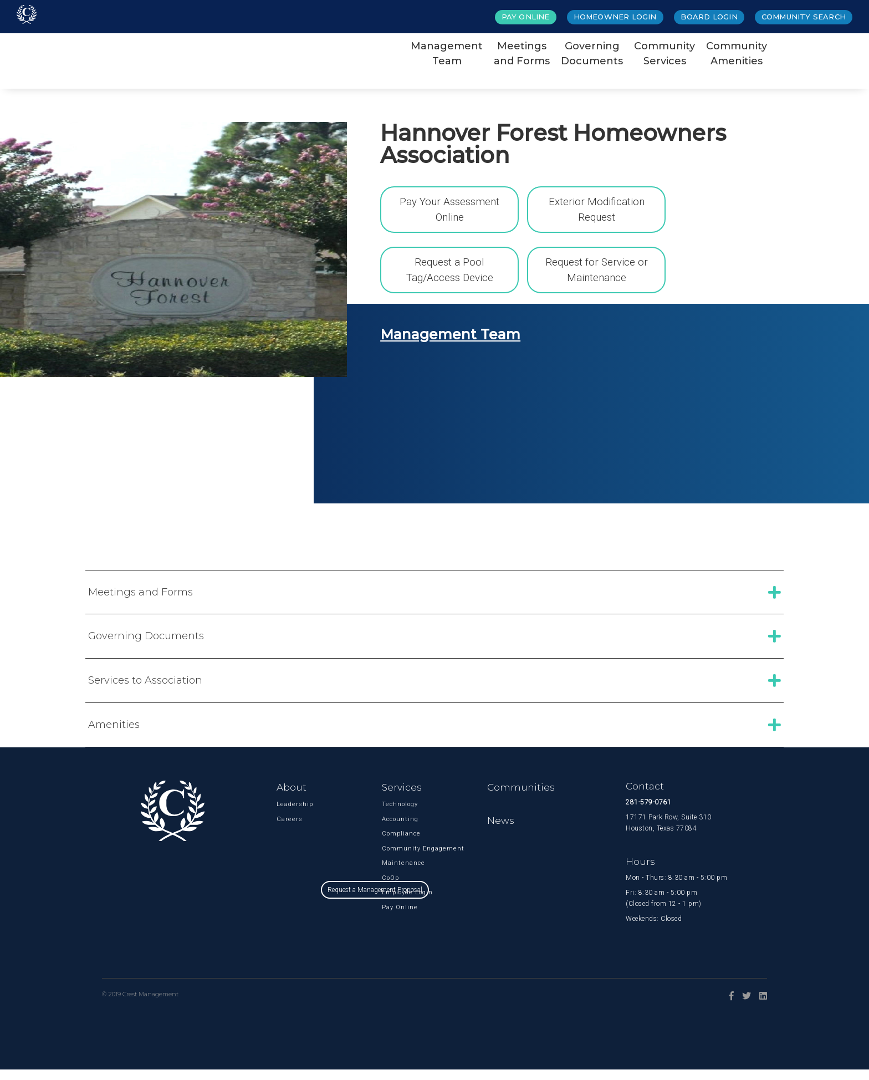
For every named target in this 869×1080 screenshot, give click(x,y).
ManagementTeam (447, 53)
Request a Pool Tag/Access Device (450, 273)
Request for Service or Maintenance (597, 273)
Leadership (294, 814)
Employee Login (399, 902)
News (500, 831)
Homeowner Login (615, 16)
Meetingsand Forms (522, 53)
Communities (521, 797)
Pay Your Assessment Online (449, 207)
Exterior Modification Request (596, 207)
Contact (645, 796)
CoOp (390, 887)
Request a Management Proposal (434, 946)
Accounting (399, 829)
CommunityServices (664, 53)
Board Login (709, 16)
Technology (399, 814)
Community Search (803, 16)
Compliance (399, 844)
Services (402, 797)
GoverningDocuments (592, 53)
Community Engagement (399, 858)
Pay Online (526, 16)
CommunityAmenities (736, 53)
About (291, 797)
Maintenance (399, 873)
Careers (290, 829)
